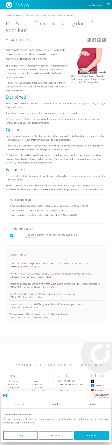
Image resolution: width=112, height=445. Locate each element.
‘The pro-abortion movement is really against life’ (51, 234)
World (35, 307)
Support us (37, 384)
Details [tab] (56, 404)
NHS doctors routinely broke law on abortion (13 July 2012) (40, 210)
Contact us (37, 387)
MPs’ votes (13, 384)
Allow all (91, 435)
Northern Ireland (44, 277)
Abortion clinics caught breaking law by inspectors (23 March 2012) (44, 215)
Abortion (26, 307)
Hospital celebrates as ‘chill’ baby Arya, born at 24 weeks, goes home (46, 304)
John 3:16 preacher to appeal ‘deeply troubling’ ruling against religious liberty (50, 273)
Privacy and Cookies (41, 391)
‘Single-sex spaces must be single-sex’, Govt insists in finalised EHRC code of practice (54, 283)
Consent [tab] (19, 404)
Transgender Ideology (32, 287)
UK (38, 266)
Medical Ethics (25, 40)
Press (10, 391)
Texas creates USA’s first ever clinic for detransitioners (38, 314)
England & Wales (50, 287)
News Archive (14, 387)
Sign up (35, 381)
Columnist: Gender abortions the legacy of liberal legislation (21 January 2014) (50, 205)
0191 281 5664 (68, 381)
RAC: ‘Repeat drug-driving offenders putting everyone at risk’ (42, 294)
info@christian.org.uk (73, 384)
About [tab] (92, 404)
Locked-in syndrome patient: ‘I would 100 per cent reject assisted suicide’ (48, 263)
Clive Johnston (28, 277)
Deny (20, 435)
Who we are (13, 381)
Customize (56, 435)
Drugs (25, 297)
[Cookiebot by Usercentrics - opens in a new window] (96, 396)
